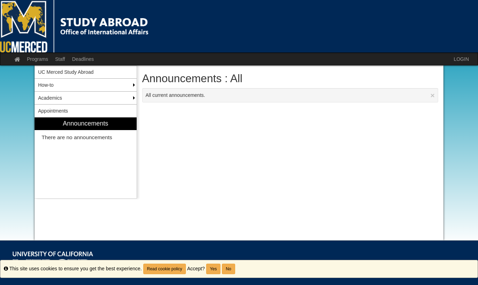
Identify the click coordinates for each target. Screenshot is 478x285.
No (228, 268)
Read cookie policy (164, 268)
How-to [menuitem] (45, 85)
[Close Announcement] (432, 95)
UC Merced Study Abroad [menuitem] (66, 72)
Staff (60, 59)
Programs (37, 59)
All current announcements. (290, 95)
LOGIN (461, 59)
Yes (213, 268)
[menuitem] (86, 157)
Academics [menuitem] (50, 98)
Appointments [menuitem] (53, 111)
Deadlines (83, 59)
